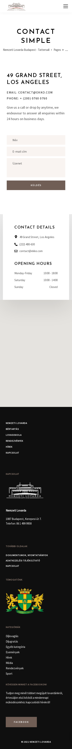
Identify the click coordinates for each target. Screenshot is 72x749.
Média (9, 663)
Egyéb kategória (15, 647)
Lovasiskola (14, 434)
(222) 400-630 (27, 244)
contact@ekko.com (31, 251)
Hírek (9, 446)
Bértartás (12, 429)
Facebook (21, 722)
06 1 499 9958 (23, 523)
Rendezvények (14, 440)
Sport (9, 673)
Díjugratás (12, 641)
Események (13, 652)
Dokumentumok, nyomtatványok (27, 555)
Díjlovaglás (12, 636)
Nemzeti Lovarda (16, 423)
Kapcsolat (12, 452)
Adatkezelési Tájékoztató (23, 560)
